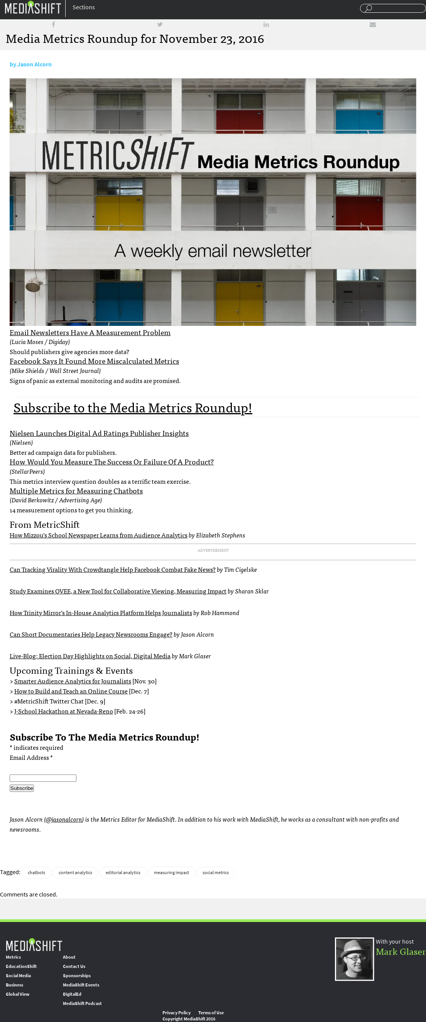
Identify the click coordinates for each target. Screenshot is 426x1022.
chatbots (36, 872)
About (69, 957)
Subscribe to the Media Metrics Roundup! (133, 406)
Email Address (31, 757)
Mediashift (33, 7)
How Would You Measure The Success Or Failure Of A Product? (112, 461)
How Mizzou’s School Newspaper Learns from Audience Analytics (99, 535)
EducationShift (21, 966)
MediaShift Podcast (82, 1003)
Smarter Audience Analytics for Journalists (72, 681)
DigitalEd (72, 994)
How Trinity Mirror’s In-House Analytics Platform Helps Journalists (101, 612)
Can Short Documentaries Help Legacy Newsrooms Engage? (91, 634)
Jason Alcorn (34, 64)
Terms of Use (211, 1013)
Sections (84, 7)
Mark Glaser (401, 950)
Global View (17, 994)
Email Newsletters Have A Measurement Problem (90, 332)
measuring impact (171, 872)
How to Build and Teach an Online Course (71, 691)
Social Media (18, 976)
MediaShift (34, 944)
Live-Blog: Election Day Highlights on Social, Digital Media (90, 656)
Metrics (13, 957)
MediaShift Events (81, 985)
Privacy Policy (176, 1013)
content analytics (75, 872)
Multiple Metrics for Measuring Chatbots (76, 490)
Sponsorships (77, 976)
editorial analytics (123, 872)
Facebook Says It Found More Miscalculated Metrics (94, 360)
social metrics (216, 872)
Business (14, 985)
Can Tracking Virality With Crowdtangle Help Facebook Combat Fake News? (113, 569)
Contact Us (74, 966)
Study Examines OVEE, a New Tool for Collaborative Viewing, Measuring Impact (118, 591)
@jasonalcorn (64, 819)
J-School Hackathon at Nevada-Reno (63, 711)
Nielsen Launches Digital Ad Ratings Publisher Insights (99, 433)
